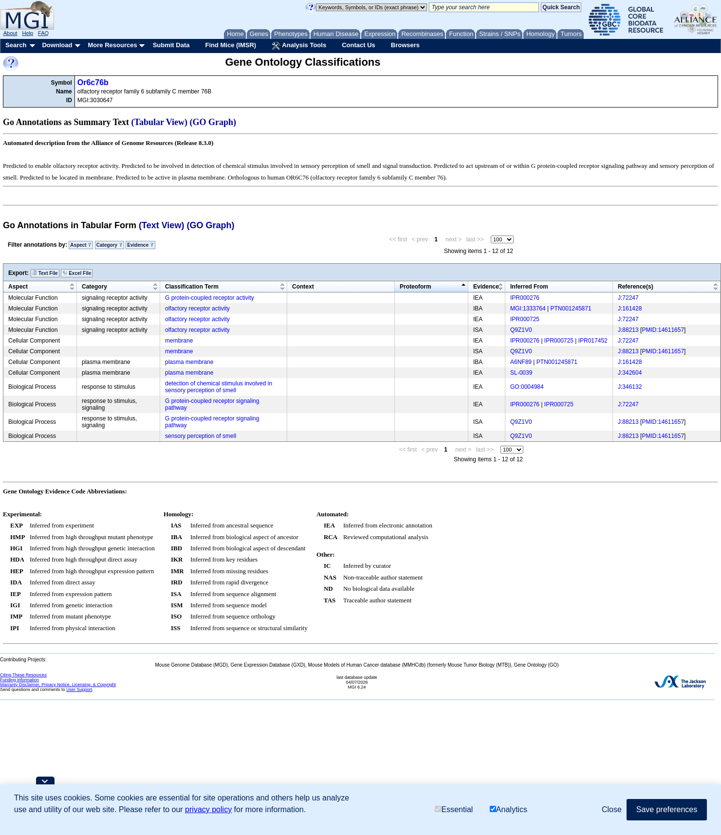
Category (109, 245)
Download (57, 45)
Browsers (405, 45)
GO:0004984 (527, 386)
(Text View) (161, 225)
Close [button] (612, 809)
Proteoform (415, 286)
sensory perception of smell (200, 436)
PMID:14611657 (663, 330)
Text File (45, 273)
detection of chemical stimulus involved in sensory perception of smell (218, 387)
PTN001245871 (571, 308)
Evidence (140, 245)
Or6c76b (93, 82)
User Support (79, 689)
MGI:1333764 (528, 308)
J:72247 (628, 297)
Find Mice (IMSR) (230, 45)
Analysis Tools (299, 45)
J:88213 (628, 330)
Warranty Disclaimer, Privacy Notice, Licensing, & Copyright (58, 684)
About (10, 33)
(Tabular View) (159, 122)
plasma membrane (189, 362)
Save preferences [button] (666, 809)
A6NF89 (521, 362)
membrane (179, 340)
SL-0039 (521, 372)
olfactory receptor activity (197, 308)
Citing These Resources (23, 674)
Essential (454, 809)
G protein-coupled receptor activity (209, 297)
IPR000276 (524, 297)
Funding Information (19, 679)
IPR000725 (524, 319)
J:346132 (630, 386)
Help (27, 33)
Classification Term (192, 286)
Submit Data (171, 45)
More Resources (112, 45)
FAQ (43, 33)
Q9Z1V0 (521, 330)
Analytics (508, 809)
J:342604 (630, 372)
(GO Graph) (213, 122)
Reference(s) (635, 286)
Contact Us (358, 45)
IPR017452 (593, 340)
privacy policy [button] (208, 809)
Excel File (76, 273)
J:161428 (630, 308)
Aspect (81, 245)
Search (15, 45)
